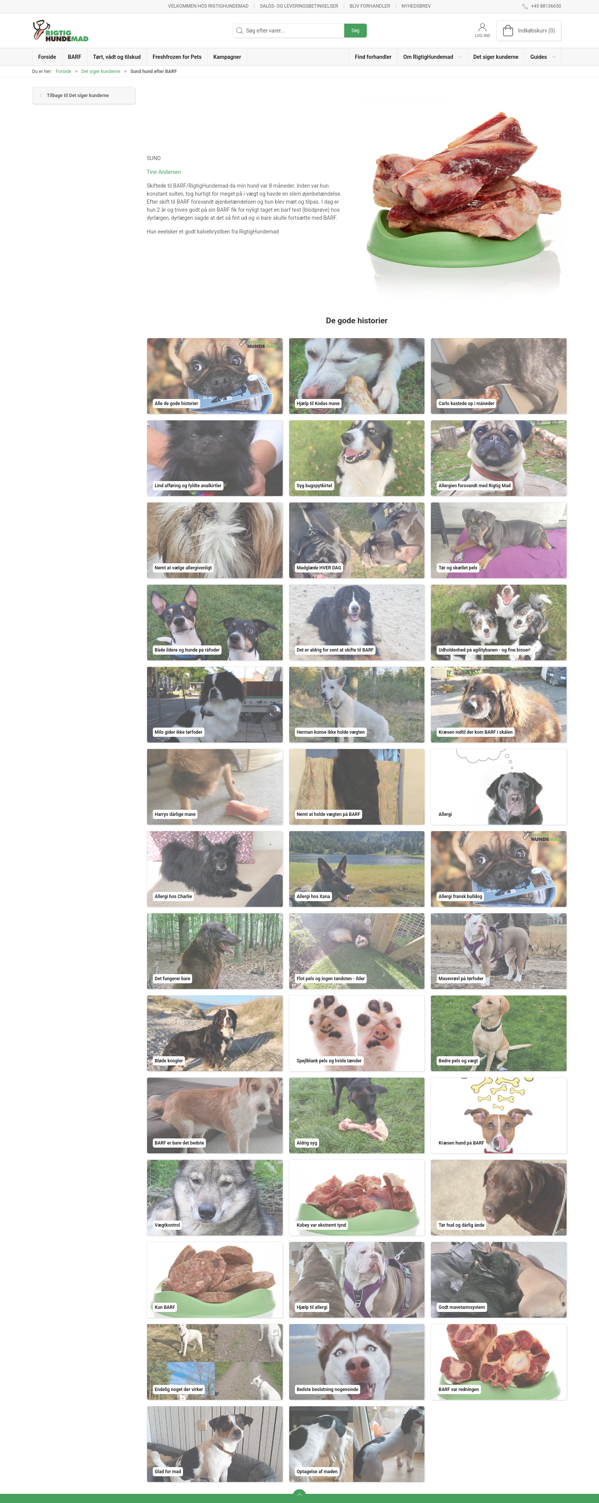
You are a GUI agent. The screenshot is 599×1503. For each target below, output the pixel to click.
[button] (433, 56)
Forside (63, 71)
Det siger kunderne (100, 71)
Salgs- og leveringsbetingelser (299, 6)
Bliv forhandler (370, 6)
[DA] (60, 30)
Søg (355, 30)
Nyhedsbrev (416, 6)
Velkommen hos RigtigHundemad (208, 6)
